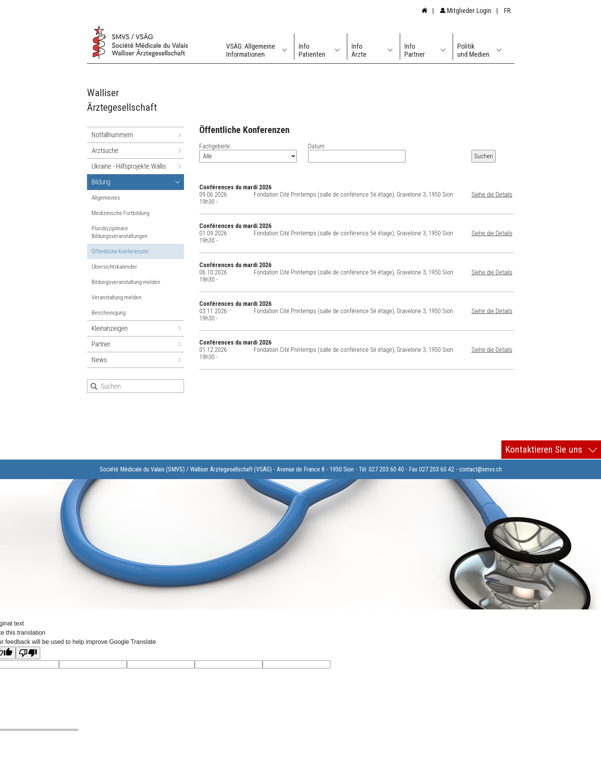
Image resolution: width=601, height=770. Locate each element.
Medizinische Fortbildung (120, 213)
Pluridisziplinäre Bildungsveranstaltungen (120, 232)
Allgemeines (106, 197)
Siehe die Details (491, 194)
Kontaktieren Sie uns (551, 449)
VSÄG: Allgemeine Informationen (250, 50)
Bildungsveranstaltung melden (126, 282)
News (99, 360)
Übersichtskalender (114, 266)
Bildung (101, 182)
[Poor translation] (28, 653)
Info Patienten (312, 50)
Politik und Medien (473, 50)
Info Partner (414, 50)
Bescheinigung (109, 312)
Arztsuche (105, 150)
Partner (101, 344)
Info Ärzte (358, 50)
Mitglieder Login (465, 11)
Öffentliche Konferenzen (120, 251)
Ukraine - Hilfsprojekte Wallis (129, 166)
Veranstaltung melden (116, 297)
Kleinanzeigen (110, 328)
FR (507, 11)
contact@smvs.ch (480, 469)
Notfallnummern (112, 135)
